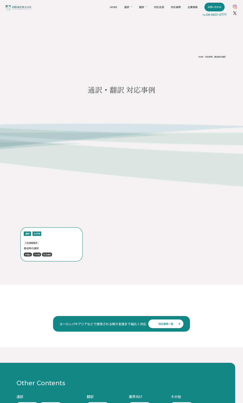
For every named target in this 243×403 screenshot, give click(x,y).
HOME (125, 7)
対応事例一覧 (165, 324)
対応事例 (182, 7)
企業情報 (198, 7)
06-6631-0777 (218, 15)
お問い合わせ (218, 7)
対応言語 (167, 7)
